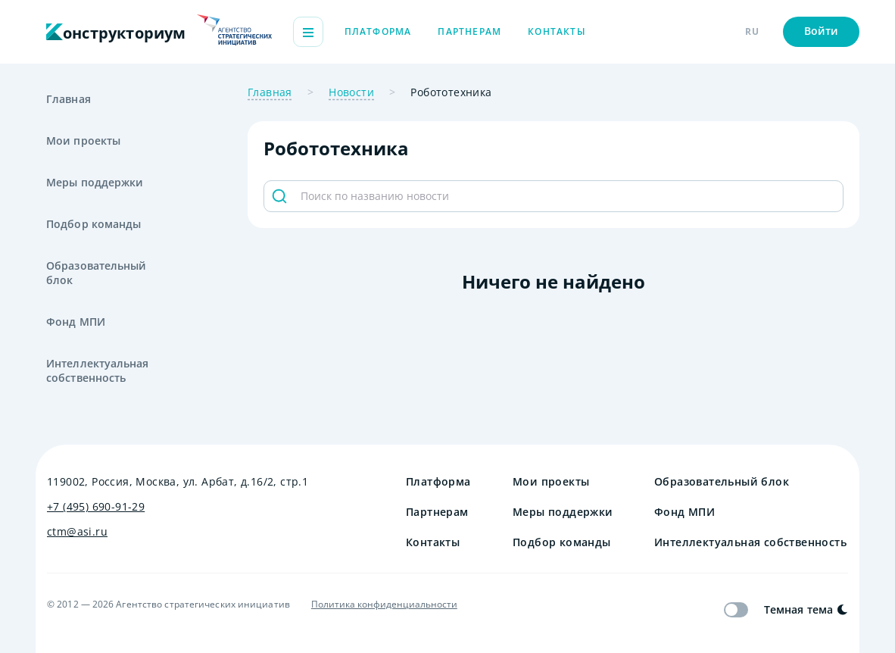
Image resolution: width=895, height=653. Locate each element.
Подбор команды (93, 224)
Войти (821, 30)
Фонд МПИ (75, 321)
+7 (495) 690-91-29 (96, 506)
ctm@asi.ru (77, 531)
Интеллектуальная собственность (97, 370)
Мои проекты (83, 140)
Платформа (378, 31)
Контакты (557, 31)
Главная (68, 99)
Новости (351, 92)
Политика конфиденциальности (384, 604)
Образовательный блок (96, 272)
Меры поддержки (94, 182)
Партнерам (469, 31)
